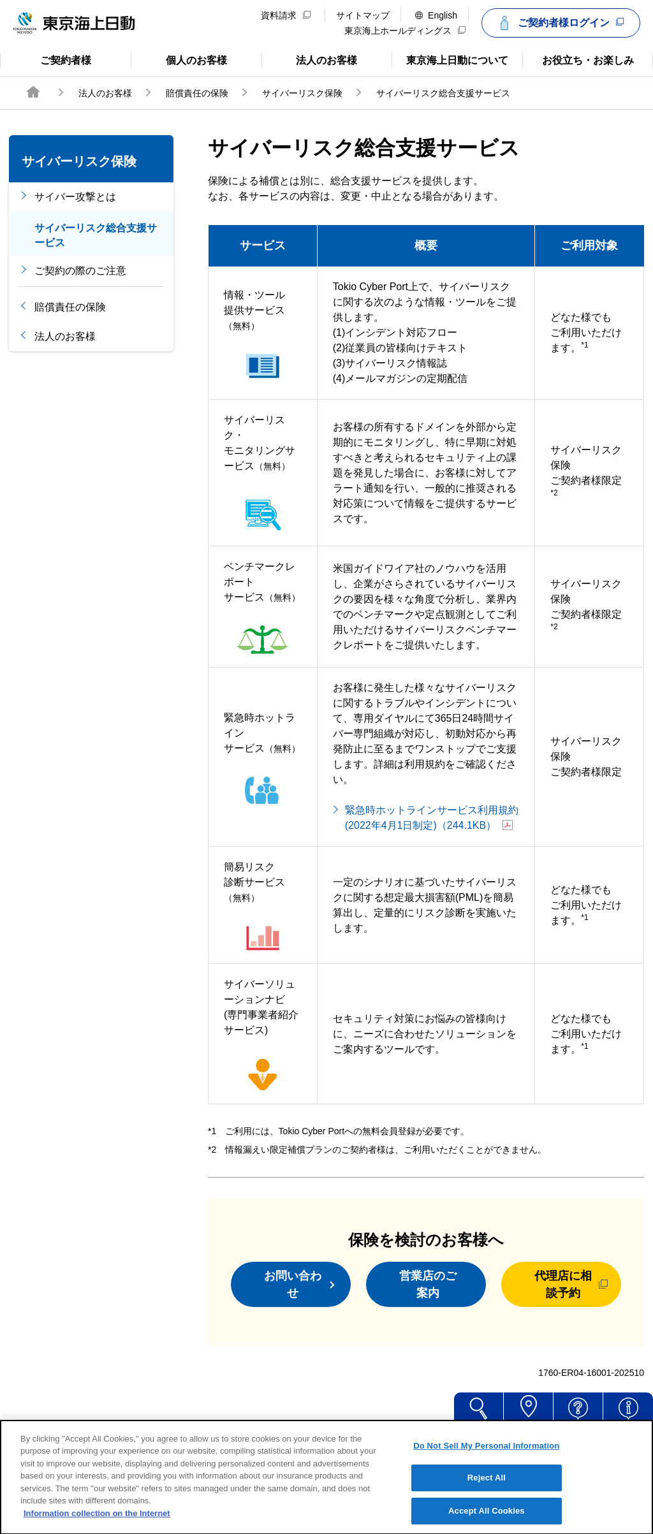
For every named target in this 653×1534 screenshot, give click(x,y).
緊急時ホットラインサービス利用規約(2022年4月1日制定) (431, 818)
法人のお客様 (309, 59)
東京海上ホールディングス (405, 31)
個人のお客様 (179, 59)
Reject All (486, 1492)
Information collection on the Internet (97, 1527)
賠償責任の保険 (197, 93)
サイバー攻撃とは (75, 196)
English (436, 15)
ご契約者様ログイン (559, 23)
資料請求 (286, 15)
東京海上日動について (450, 59)
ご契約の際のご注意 (80, 270)
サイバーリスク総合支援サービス (95, 235)
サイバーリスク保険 (302, 93)
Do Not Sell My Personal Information (486, 1460)
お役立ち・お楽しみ (577, 59)
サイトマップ (363, 15)
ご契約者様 (51, 59)
